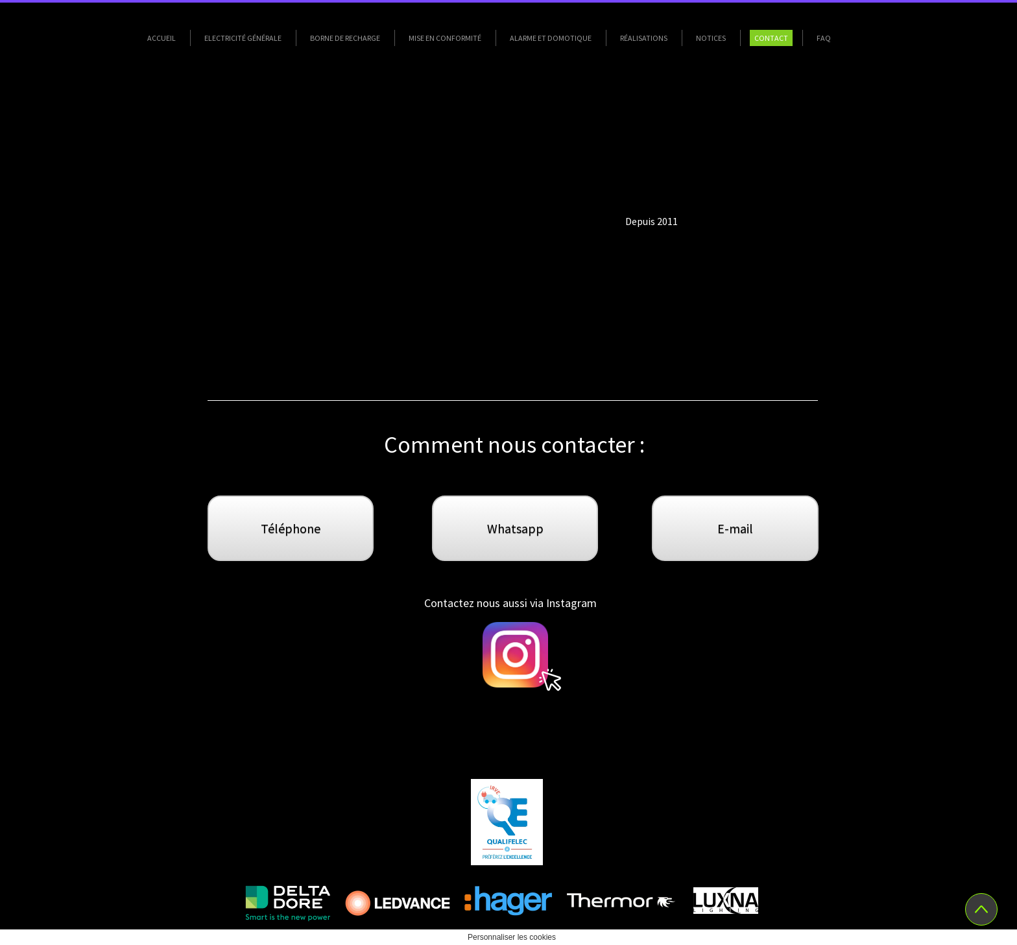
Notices (711, 38)
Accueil (161, 38)
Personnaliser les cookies (512, 937)
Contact (771, 38)
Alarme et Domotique (551, 38)
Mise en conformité (445, 38)
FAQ (824, 38)
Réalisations (643, 38)
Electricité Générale (242, 38)
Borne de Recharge (345, 38)
